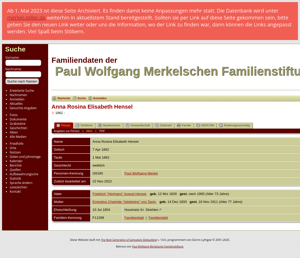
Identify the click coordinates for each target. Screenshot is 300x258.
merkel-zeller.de (26, 17)
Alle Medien (18, 137)
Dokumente (18, 119)
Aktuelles (16, 103)
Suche (15, 49)
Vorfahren (84, 125)
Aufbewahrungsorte (24, 174)
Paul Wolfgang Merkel (141, 173)
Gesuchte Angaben (23, 108)
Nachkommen (109, 125)
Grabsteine (18, 123)
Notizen (15, 152)
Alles (89, 130)
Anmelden (17, 99)
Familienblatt (134, 218)
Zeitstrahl (163, 125)
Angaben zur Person (66, 130)
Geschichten (18, 128)
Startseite (63, 98)
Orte (13, 148)
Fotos (14, 115)
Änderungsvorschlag (234, 125)
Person (63, 125)
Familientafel (158, 218)
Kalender (16, 161)
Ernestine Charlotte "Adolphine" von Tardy (124, 202)
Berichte (16, 165)
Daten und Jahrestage (25, 156)
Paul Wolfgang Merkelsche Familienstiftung (157, 246)
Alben (14, 132)
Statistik (15, 178)
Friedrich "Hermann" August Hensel (119, 194)
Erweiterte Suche (22, 90)
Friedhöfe (17, 143)
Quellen (15, 170)
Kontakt (15, 191)
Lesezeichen (18, 187)
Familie (184, 125)
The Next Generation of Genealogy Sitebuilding (129, 240)
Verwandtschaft (138, 125)
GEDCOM (205, 125)
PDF (102, 130)
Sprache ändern (21, 183)
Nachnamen (18, 95)
